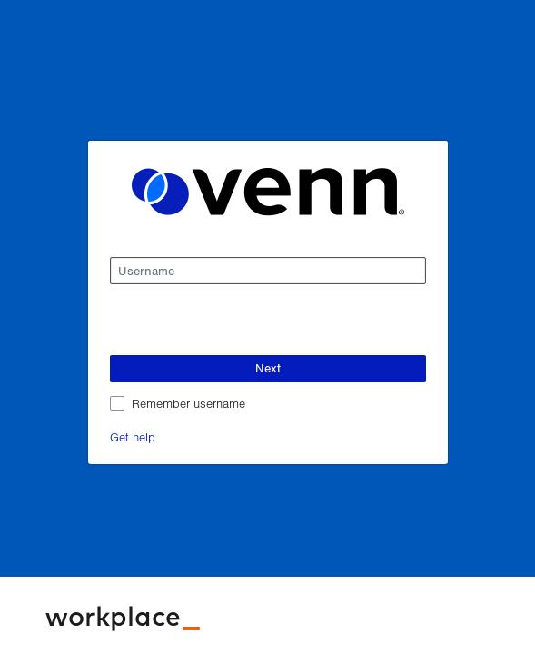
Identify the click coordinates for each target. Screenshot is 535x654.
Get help (132, 436)
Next (268, 368)
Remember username (188, 403)
